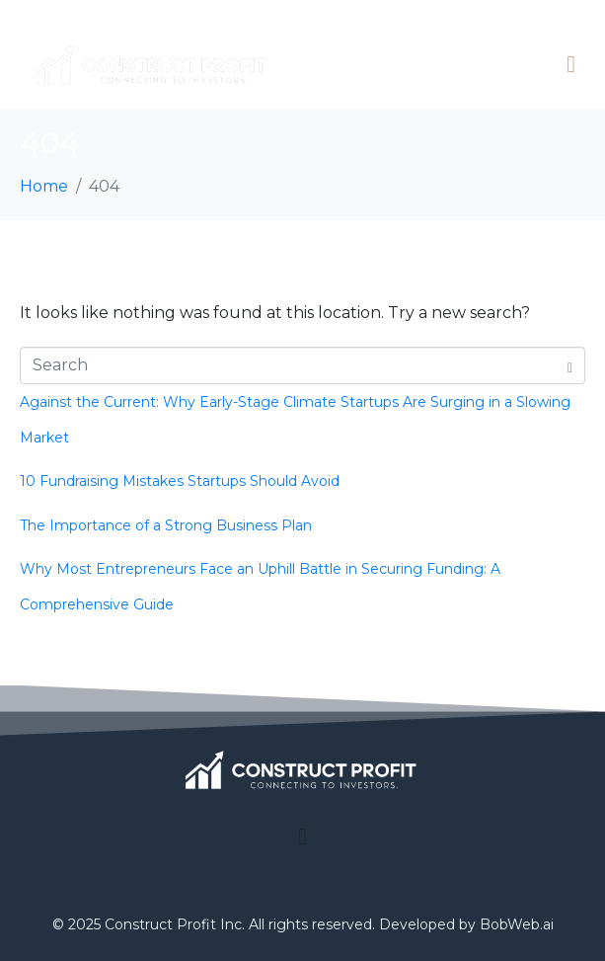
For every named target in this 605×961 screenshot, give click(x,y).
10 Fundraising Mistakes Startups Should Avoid (180, 481)
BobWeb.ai (517, 924)
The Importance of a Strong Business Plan (166, 525)
